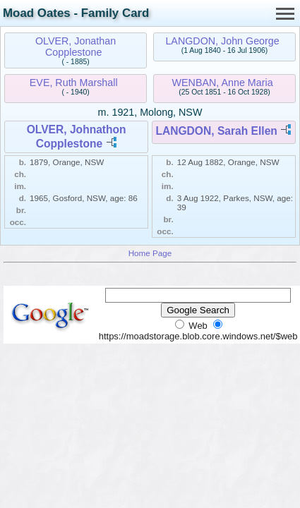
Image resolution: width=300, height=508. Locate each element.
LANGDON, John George (222, 41)
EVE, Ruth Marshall (74, 82)
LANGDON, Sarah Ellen (216, 131)
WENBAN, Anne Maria (222, 82)
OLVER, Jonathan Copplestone (75, 46)
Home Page (150, 253)
